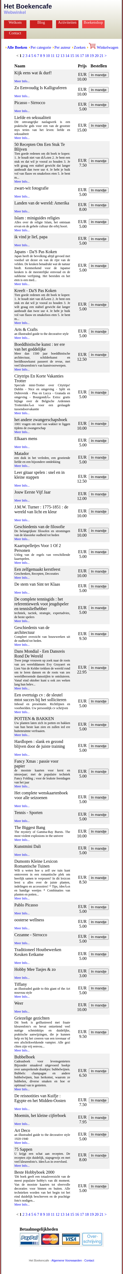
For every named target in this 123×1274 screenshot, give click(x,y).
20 (97, 56)
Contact (15, 33)
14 (67, 56)
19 (92, 56)
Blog (41, 22)
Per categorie (41, 47)
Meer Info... (22, 81)
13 (63, 56)
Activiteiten (67, 22)
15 (72, 56)
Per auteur (62, 47)
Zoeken (80, 47)
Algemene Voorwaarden (66, 1260)
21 (102, 56)
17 (82, 56)
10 (48, 56)
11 (52, 56)
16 (77, 56)
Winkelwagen (103, 47)
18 (87, 56)
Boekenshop (93, 22)
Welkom (15, 22)
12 (57, 56)
